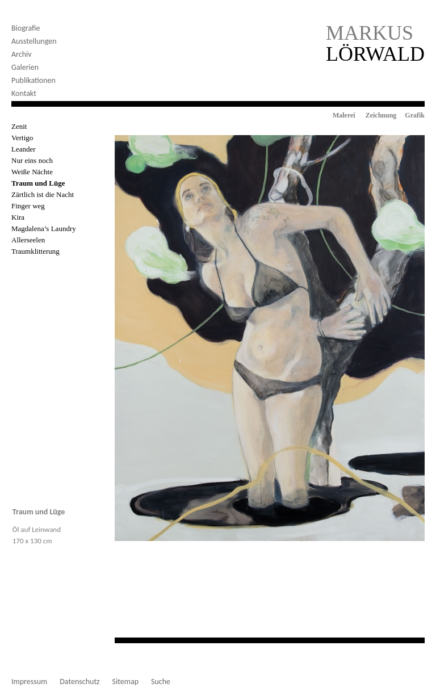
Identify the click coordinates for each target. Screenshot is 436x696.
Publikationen (33, 80)
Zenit (19, 126)
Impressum (29, 681)
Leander (23, 149)
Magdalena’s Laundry (43, 228)
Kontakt (23, 93)
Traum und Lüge (38, 183)
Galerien (25, 67)
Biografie (25, 28)
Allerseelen (28, 240)
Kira (17, 217)
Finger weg (28, 206)
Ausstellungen (34, 41)
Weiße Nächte (32, 171)
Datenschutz (79, 681)
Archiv (21, 54)
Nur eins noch (32, 160)
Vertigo (22, 137)
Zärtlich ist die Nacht (42, 194)
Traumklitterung (35, 251)
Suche (160, 681)
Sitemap (125, 681)
